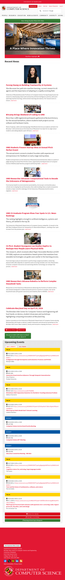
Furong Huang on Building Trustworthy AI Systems (29, 85)
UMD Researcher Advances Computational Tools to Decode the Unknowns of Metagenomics (32, 179)
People (5, 15)
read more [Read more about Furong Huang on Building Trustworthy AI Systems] (14, 100)
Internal (45, 6)
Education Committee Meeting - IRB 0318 (18, 453)
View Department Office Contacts (12, 545)
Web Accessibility (8, 564)
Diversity (53, 15)
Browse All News (11, 330)
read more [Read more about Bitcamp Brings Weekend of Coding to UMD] (35, 131)
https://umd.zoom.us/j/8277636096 (23, 391)
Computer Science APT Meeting (15, 440)
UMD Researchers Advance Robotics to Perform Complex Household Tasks (31, 282)
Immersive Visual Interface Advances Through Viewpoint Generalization (28, 375)
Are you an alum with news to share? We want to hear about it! (18, 336)
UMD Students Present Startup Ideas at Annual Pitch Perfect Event (29, 148)
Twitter (9, 561)
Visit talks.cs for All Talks (32, 517)
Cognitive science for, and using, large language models (23, 469)
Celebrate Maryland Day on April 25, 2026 (24, 308)
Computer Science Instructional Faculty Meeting (21, 426)
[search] (49, 11)
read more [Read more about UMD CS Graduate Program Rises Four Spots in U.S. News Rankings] (28, 229)
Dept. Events (12, 346)
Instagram (13, 561)
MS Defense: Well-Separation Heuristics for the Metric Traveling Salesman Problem (31, 393)
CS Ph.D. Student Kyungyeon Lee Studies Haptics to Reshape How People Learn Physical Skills (29, 247)
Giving (60, 15)
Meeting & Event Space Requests (32, 520)
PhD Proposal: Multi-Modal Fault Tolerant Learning (21, 410)
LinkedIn (17, 561)
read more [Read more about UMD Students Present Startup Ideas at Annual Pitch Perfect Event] (44, 163)
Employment (33, 6)
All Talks (22, 346)
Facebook (5, 561)
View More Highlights (32, 56)
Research (12, 15)
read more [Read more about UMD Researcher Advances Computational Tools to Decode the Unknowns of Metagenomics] (15, 191)
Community (44, 15)
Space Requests (53, 6)
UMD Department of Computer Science (15, 8)
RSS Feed (21, 330)
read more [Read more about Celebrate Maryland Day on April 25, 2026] (55, 324)
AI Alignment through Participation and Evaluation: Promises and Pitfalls (28, 359)
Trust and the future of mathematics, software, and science (24, 487)
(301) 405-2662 (15, 557)
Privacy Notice (18, 564)
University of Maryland (32, 1)
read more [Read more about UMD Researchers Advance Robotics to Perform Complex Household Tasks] (51, 291)
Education (22, 15)
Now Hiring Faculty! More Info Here (32, 21)
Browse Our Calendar (32, 514)
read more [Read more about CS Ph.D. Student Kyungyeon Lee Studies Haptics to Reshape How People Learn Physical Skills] (14, 266)
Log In (61, 6)
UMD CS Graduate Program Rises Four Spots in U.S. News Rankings (31, 214)
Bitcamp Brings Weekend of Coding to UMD (25, 114)
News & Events (32, 15)
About (39, 6)
